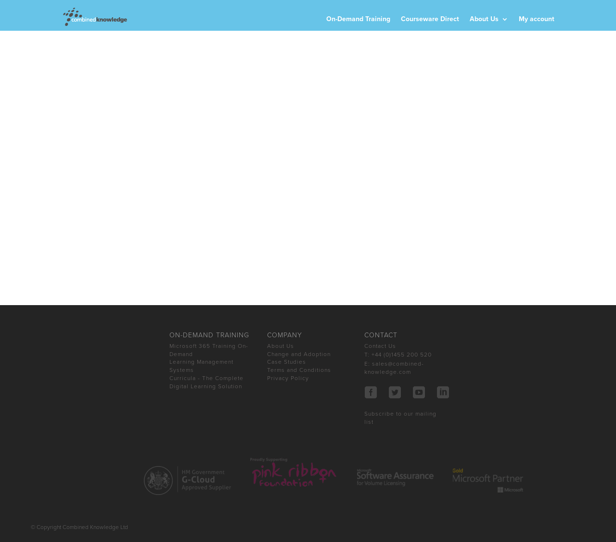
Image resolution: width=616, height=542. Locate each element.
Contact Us (380, 346)
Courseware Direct (430, 19)
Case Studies (286, 361)
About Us (484, 19)
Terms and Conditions (299, 370)
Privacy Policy (288, 378)
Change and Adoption (299, 354)
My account (536, 19)
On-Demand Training (358, 19)
